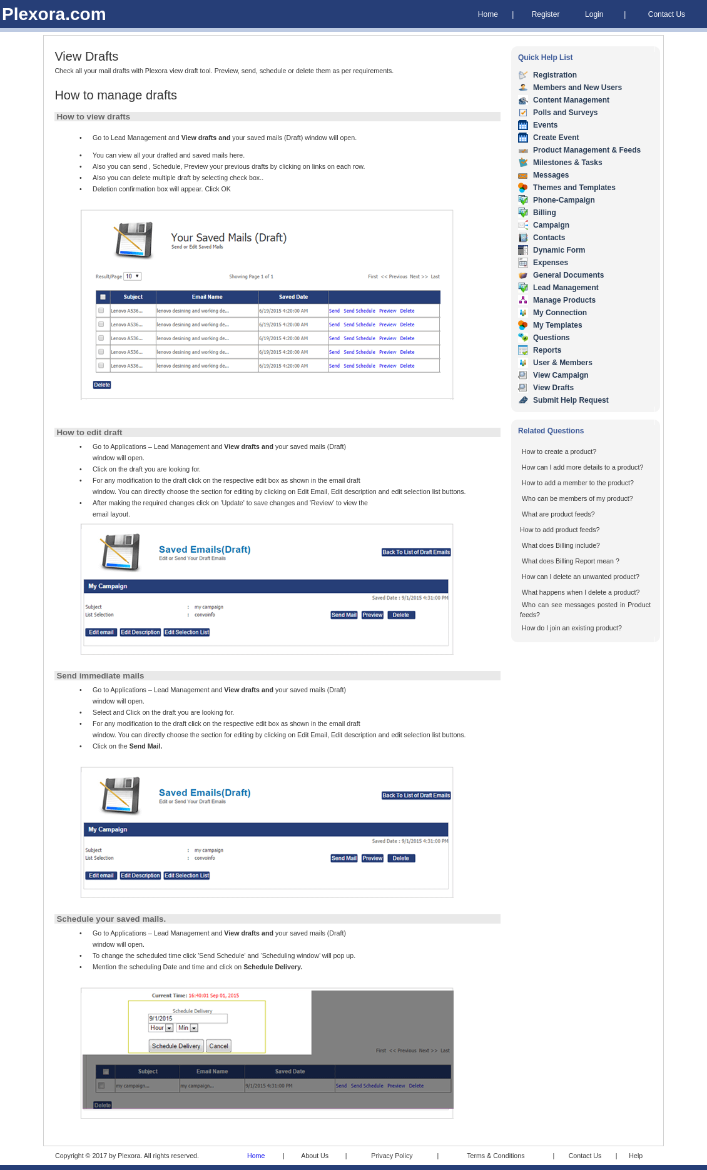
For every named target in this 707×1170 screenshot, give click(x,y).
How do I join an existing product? (572, 628)
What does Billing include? (561, 545)
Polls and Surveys (565, 112)
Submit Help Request (571, 400)
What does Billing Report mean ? (570, 561)
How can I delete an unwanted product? (580, 576)
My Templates (557, 325)
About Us (314, 1155)
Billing (544, 212)
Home (488, 14)
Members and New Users (577, 87)
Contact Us (666, 14)
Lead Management (566, 287)
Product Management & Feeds (587, 150)
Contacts (549, 237)
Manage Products (564, 300)
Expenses (550, 262)
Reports (547, 350)
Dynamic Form (559, 250)
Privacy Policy (391, 1155)
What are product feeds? (558, 514)
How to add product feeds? (559, 529)
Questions (551, 337)
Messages (551, 175)
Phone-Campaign (564, 200)
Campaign (551, 225)
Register (546, 14)
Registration (555, 75)
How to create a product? (559, 451)
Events (545, 125)
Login (594, 14)
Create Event (556, 137)
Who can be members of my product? (577, 498)
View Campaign (560, 375)
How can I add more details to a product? (582, 467)
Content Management (571, 100)
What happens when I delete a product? (580, 592)
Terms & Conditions (495, 1155)
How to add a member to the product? (578, 483)
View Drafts (553, 387)
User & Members (563, 362)
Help (636, 1155)
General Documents (568, 275)
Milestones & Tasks (567, 162)
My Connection (560, 312)
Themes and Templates (574, 187)
